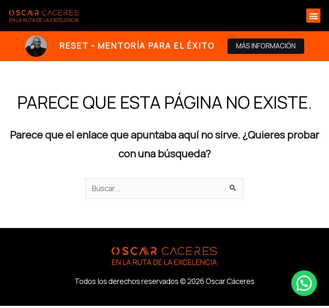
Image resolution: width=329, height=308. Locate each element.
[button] (313, 16)
